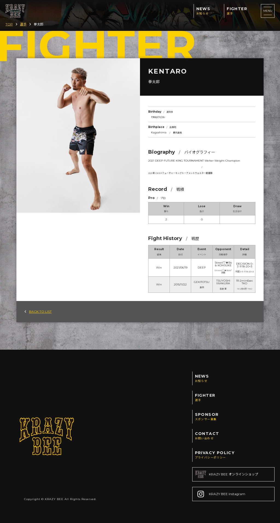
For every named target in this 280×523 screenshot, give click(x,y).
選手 (23, 24)
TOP (9, 24)
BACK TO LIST (38, 311)
